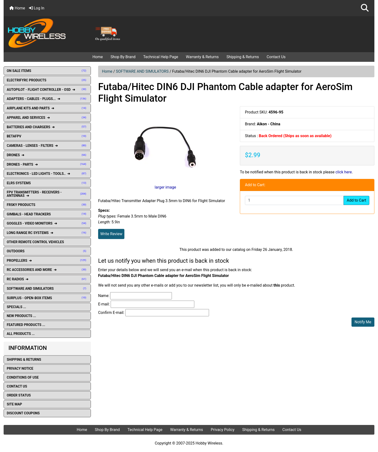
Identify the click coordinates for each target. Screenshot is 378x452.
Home (17, 8)
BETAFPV (47, 136)
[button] (365, 8)
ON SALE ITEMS (47, 71)
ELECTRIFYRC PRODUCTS (47, 80)
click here (343, 172)
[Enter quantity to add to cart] (294, 200)
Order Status (19, 395)
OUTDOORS (47, 251)
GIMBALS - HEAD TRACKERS (47, 214)
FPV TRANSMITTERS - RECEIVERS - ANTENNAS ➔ (47, 194)
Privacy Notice (20, 368)
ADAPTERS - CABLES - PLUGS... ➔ (47, 99)
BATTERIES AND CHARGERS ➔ (47, 127)
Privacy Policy (223, 429)
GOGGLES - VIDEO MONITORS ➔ (47, 223)
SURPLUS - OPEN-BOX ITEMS (47, 298)
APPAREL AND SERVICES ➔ (47, 118)
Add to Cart (356, 200)
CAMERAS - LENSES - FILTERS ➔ (47, 146)
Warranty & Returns (202, 57)
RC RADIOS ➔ (47, 279)
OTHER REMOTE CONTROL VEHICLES (35, 242)
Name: (103, 295)
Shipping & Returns (242, 57)
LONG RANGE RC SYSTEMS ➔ (47, 233)
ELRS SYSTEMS (47, 183)
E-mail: (104, 304)
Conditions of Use (23, 377)
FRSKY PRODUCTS (47, 205)
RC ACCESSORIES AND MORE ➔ (47, 270)
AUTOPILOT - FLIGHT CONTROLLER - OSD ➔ (47, 90)
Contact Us (276, 57)
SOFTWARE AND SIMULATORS (142, 71)
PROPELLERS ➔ (47, 260)
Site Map (14, 404)
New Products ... (21, 316)
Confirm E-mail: (111, 312)
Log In (36, 8)
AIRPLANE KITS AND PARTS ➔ (47, 108)
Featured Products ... (26, 325)
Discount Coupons (23, 413)
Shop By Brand (122, 57)
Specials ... (16, 307)
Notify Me (363, 322)
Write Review (111, 234)
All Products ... (21, 334)
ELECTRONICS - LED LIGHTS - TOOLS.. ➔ (47, 174)
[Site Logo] (65, 32)
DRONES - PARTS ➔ (47, 164)
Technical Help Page (160, 57)
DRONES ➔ (47, 155)
